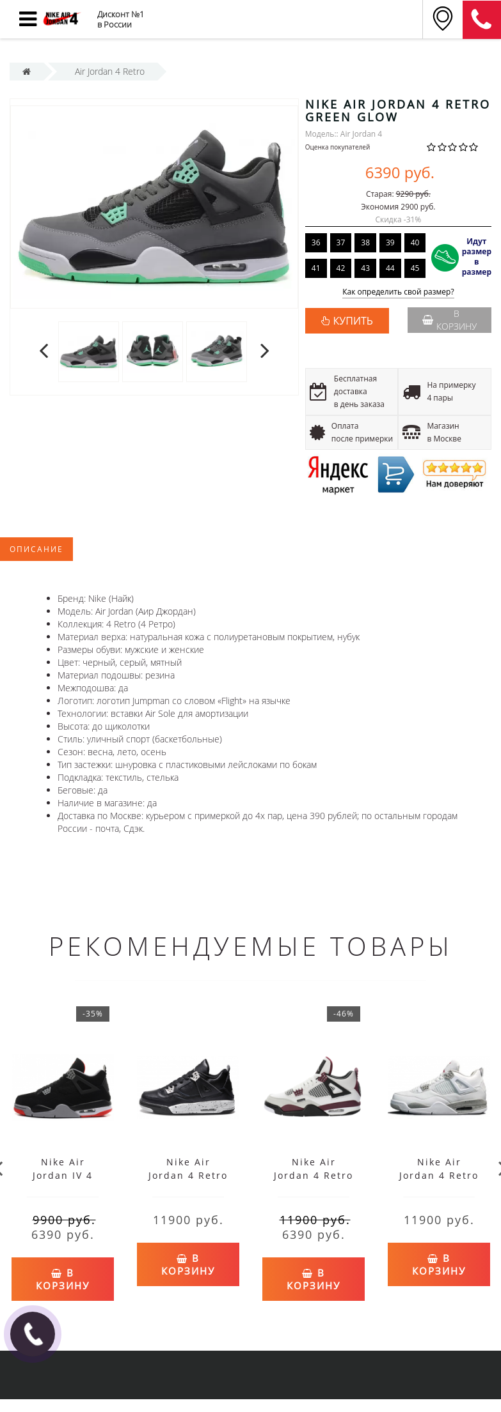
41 (316, 268)
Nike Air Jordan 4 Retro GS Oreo (188, 1175)
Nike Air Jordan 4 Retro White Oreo (439, 1175)
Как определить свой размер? (398, 292)
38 (365, 242)
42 (341, 268)
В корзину (449, 319)
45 (415, 268)
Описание (36, 549)
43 (365, 268)
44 (390, 268)
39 (390, 242)
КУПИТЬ (353, 320)
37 (341, 242)
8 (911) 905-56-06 (482, 20)
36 (316, 242)
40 (415, 242)
